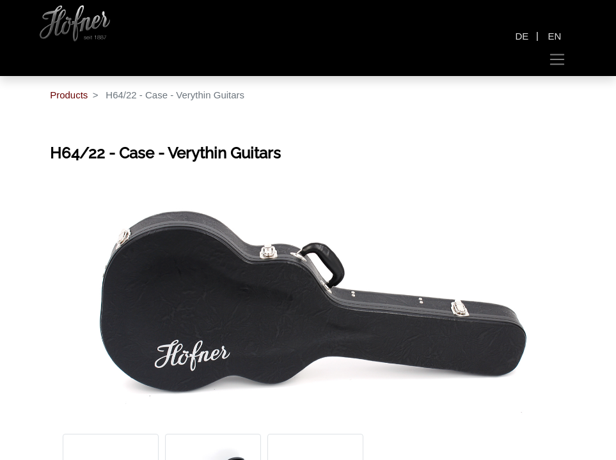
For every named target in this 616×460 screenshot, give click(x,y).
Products (69, 94)
